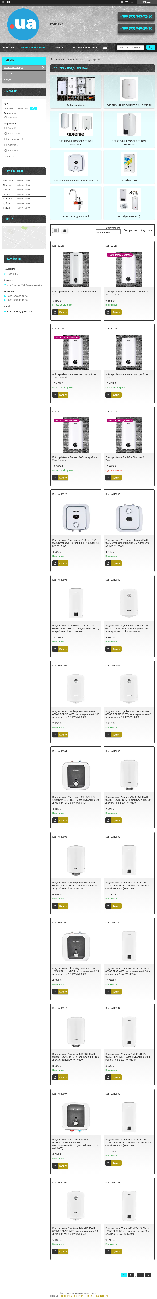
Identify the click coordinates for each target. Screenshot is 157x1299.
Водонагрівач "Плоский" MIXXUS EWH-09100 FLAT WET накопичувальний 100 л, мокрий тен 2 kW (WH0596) (75, 628)
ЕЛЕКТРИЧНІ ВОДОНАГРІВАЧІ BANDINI (129, 105)
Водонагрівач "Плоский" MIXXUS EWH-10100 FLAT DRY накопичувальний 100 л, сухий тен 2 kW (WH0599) (128, 1142)
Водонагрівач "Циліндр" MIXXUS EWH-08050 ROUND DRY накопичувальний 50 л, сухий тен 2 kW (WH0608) (74, 885)
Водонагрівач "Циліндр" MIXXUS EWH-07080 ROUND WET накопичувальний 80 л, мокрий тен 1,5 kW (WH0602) (128, 714)
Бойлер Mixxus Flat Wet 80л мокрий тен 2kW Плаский (74, 376)
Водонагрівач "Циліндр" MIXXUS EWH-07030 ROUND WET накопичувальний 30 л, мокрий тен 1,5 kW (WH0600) (128, 628)
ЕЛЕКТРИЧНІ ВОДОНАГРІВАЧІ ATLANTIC (129, 143)
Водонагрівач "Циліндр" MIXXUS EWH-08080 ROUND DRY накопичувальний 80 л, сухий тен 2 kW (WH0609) (128, 800)
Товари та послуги (33, 47)
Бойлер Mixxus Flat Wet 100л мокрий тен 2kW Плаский (75, 458)
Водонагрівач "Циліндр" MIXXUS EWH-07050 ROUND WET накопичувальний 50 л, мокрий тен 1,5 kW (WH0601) (75, 1231)
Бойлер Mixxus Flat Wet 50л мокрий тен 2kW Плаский (127, 293)
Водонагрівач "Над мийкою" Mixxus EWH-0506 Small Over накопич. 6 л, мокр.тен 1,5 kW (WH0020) (76, 543)
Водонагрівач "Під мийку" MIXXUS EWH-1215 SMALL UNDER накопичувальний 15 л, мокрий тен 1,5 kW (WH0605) (75, 971)
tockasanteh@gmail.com (19, 311)
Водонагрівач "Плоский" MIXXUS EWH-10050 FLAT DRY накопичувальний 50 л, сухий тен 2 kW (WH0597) (127, 1231)
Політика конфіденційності (96, 1296)
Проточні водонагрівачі (76, 216)
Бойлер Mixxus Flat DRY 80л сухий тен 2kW (126, 458)
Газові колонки (129, 180)
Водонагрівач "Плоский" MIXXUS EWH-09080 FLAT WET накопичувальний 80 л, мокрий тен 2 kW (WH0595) (128, 971)
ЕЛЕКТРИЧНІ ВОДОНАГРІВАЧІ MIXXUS (76, 180)
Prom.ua (93, 1293)
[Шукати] (150, 47)
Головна (8, 47)
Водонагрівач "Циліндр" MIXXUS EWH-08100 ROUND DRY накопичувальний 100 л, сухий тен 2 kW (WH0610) (75, 1057)
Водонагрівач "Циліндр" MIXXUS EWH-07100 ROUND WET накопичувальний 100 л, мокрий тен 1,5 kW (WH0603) (75, 714)
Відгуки (8, 79)
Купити (63, 312)
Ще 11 (10, 156)
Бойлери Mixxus (76, 105)
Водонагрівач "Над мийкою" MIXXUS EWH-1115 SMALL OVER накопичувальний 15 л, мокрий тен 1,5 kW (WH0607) (75, 1144)
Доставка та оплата (84, 47)
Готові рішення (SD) (129, 216)
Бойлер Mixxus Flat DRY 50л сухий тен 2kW (126, 376)
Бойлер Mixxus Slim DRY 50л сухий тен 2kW (74, 293)
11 (140, 1275)
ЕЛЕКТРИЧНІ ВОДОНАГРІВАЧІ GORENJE (76, 143)
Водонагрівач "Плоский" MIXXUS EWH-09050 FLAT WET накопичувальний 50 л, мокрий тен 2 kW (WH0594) (128, 1057)
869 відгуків (130, 2)
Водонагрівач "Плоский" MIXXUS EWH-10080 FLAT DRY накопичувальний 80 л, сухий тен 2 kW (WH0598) (127, 885)
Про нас (60, 47)
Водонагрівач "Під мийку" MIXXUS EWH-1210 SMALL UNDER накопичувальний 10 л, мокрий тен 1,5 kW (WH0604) (75, 800)
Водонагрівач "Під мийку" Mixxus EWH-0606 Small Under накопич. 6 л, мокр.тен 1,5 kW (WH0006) (127, 543)
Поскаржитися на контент (71, 1296)
